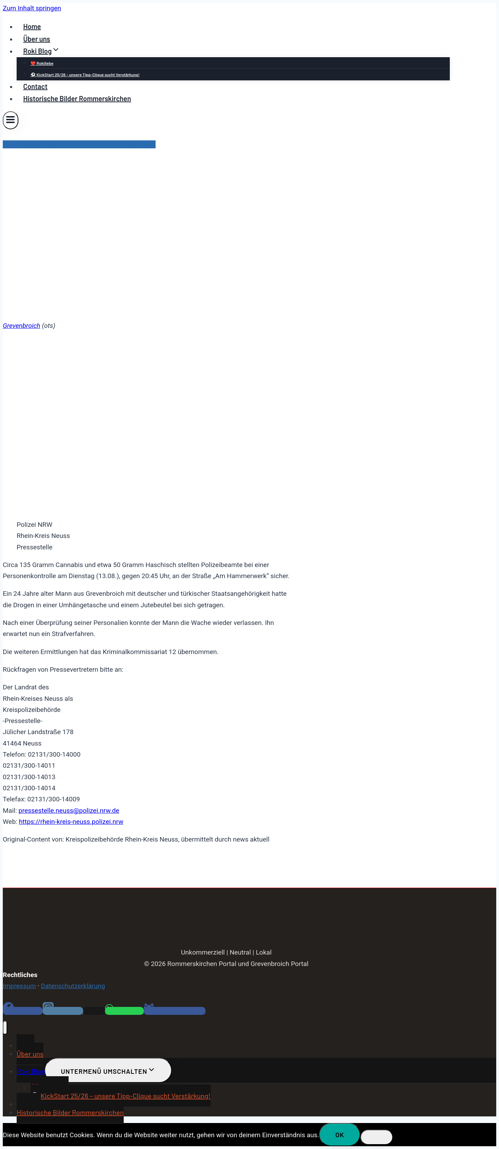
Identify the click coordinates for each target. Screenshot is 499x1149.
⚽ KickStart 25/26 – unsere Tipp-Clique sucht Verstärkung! (85, 74)
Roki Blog (31, 1071)
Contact (35, 86)
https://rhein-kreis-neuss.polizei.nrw (71, 822)
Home (32, 26)
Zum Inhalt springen (32, 8)
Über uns (36, 39)
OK (339, 1135)
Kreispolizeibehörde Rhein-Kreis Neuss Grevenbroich (79, 144)
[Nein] (376, 1137)
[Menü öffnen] (10, 120)
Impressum (19, 986)
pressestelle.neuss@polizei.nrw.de (68, 811)
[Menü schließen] (5, 1028)
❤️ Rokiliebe (41, 63)
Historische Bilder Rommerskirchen (77, 98)
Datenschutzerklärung (73, 986)
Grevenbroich (21, 326)
